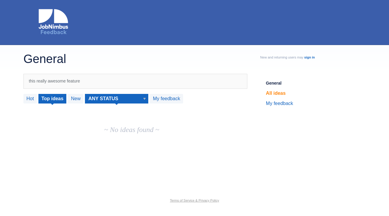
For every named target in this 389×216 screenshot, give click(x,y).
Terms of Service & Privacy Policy (194, 200)
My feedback (166, 98)
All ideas (276, 93)
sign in (309, 57)
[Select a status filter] (117, 98)
